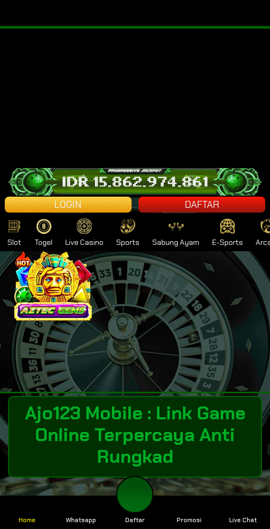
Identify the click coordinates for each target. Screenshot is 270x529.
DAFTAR (202, 204)
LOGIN (68, 204)
